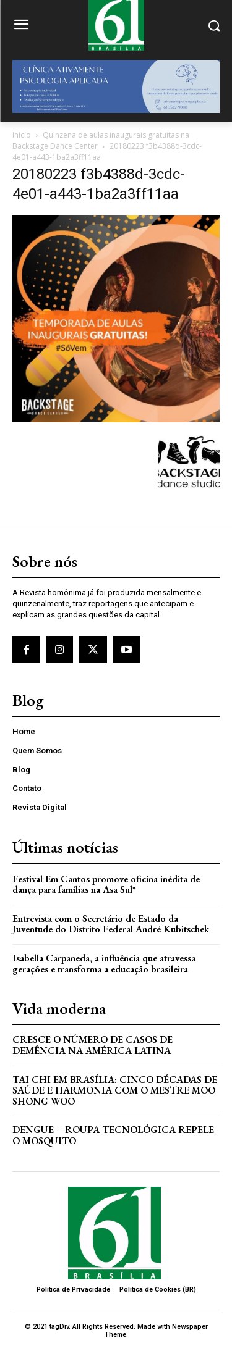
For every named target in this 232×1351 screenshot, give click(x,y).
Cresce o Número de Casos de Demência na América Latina (92, 1045)
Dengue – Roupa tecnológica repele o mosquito (113, 1135)
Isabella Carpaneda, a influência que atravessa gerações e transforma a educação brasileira (103, 964)
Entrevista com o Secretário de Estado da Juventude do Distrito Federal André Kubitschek (110, 924)
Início (21, 135)
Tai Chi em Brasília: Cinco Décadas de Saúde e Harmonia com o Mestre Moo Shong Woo (114, 1090)
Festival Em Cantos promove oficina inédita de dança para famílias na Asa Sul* (106, 884)
